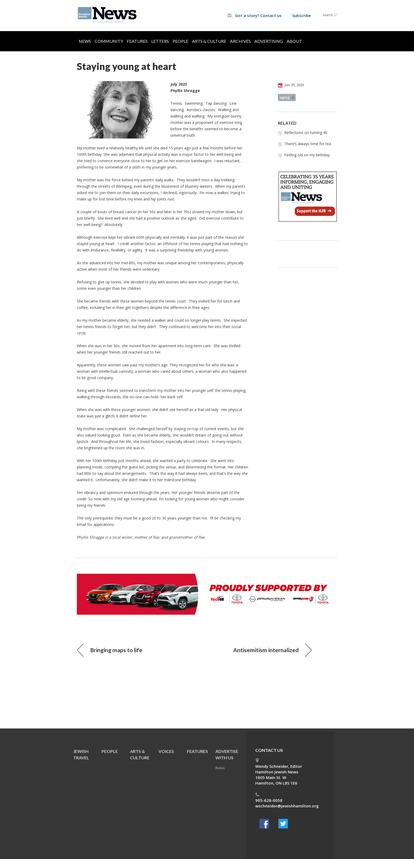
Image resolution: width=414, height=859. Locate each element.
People (180, 41)
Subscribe (301, 15)
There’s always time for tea (307, 143)
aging (287, 97)
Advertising (268, 41)
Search (330, 15)
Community (109, 41)
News (85, 41)
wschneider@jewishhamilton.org (287, 805)
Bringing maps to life (109, 650)
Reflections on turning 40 (305, 132)
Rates (220, 767)
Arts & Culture (209, 41)
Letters (160, 41)
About (294, 41)
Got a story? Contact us (254, 15)
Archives (240, 41)
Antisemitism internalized (272, 650)
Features (137, 41)
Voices (166, 751)
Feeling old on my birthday (307, 154)
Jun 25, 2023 (291, 85)
